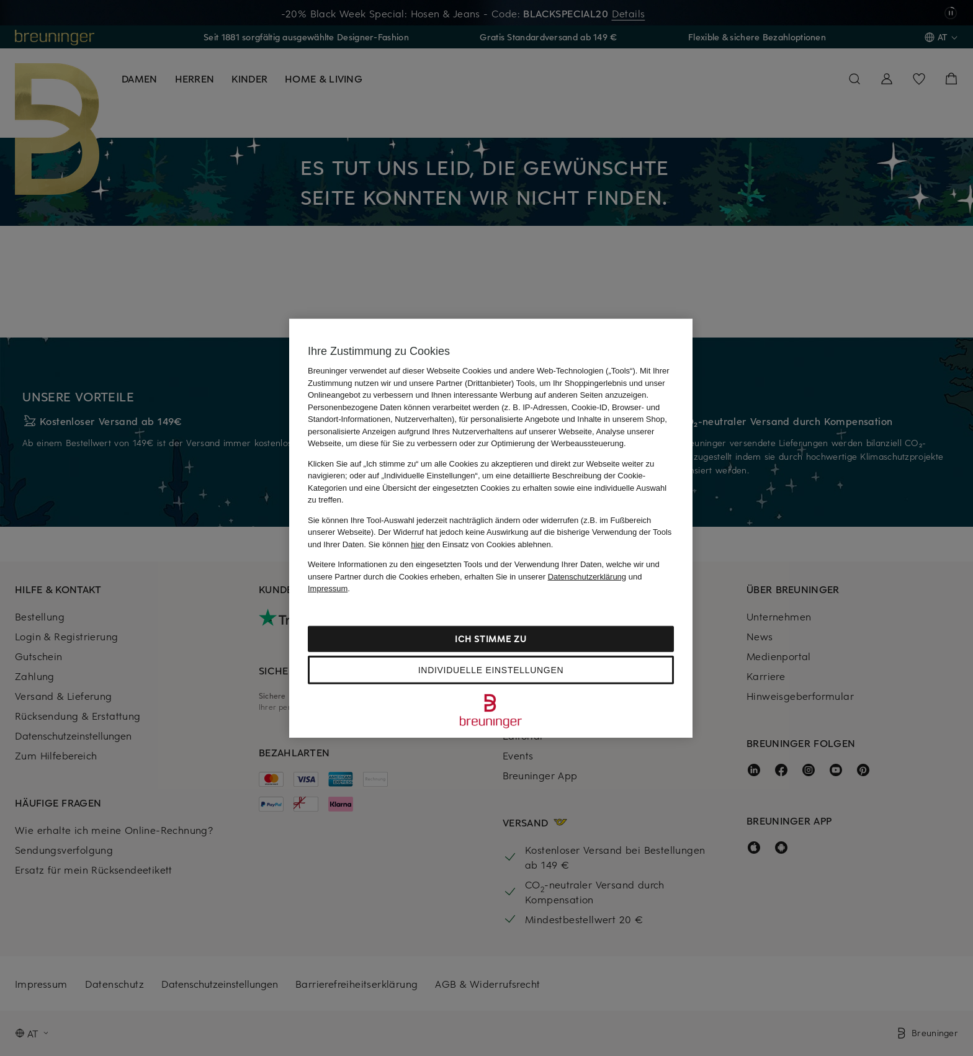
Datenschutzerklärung (587, 576)
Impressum (328, 588)
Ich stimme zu (490, 638)
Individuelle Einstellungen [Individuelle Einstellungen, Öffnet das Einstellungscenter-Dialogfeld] (490, 669)
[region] (491, 528)
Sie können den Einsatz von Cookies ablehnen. (461, 543)
